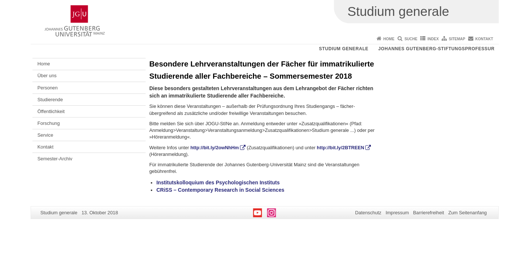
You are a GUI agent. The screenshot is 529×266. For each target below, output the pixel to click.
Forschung (49, 123)
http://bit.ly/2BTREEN (340, 147)
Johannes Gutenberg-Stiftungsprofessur (436, 48)
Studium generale (343, 48)
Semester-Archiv (55, 158)
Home (388, 39)
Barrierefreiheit (428, 212)
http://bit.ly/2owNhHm (214, 147)
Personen (48, 88)
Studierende (50, 99)
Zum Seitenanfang (467, 212)
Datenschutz (368, 212)
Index (433, 39)
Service (45, 135)
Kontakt (484, 39)
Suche (410, 39)
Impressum (397, 212)
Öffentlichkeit (51, 111)
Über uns (47, 75)
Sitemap (457, 39)
